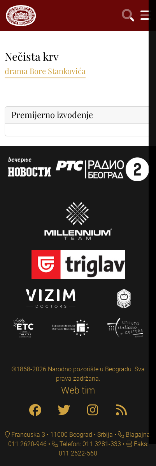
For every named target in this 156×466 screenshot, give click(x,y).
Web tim (78, 390)
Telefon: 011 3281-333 (89, 444)
